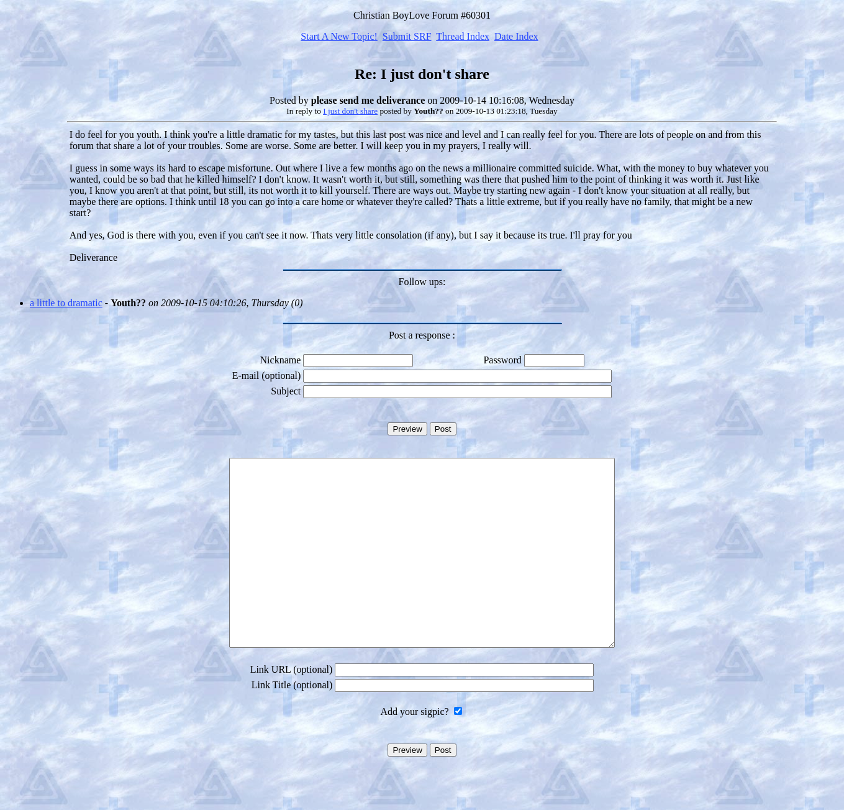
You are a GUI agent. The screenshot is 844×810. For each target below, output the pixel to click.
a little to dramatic (66, 303)
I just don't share (350, 111)
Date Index (516, 36)
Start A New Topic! (339, 36)
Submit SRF (407, 36)
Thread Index (462, 36)
